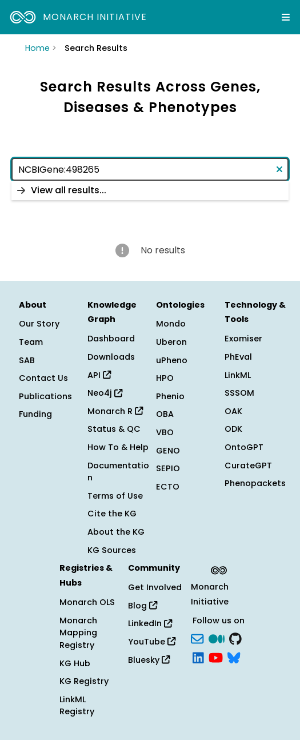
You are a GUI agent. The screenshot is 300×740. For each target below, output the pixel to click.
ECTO (167, 486)
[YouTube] (216, 657)
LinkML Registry (76, 706)
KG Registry (84, 681)
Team (31, 342)
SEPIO (168, 468)
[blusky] (233, 657)
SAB (27, 360)
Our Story (39, 323)
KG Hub (74, 663)
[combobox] (150, 169)
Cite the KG (112, 513)
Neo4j (104, 393)
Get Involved (155, 587)
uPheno (171, 360)
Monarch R (115, 411)
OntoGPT (244, 447)
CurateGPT (248, 465)
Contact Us (43, 378)
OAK (233, 411)
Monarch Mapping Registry (78, 633)
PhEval (238, 357)
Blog (142, 605)
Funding (35, 414)
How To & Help (118, 447)
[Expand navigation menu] (285, 17)
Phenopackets (255, 483)
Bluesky (149, 660)
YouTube (151, 641)
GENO (168, 450)
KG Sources (111, 550)
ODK (233, 429)
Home (37, 48)
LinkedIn (150, 623)
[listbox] (150, 190)
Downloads (111, 357)
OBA (165, 414)
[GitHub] (235, 637)
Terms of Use (115, 496)
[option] (150, 190)
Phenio (170, 396)
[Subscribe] (197, 637)
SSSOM (239, 393)
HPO (165, 378)
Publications (45, 396)
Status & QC (114, 429)
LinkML (238, 375)
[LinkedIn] (198, 657)
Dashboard (111, 338)
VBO (165, 432)
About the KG (116, 532)
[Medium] (217, 637)
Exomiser (243, 338)
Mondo (171, 323)
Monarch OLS (87, 602)
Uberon (171, 342)
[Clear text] (277, 169)
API (99, 375)
